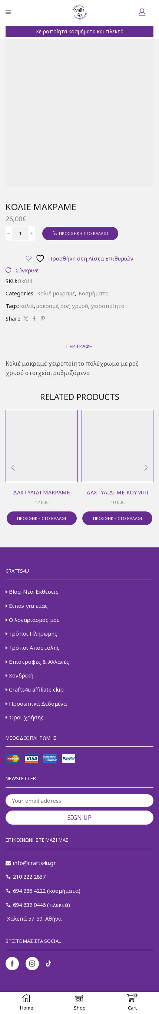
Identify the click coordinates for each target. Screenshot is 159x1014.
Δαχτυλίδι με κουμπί (117, 492)
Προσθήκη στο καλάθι (83, 233)
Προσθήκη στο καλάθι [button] (41, 518)
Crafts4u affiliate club (35, 689)
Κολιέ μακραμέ (56, 293)
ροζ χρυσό (74, 305)
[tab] (79, 346)
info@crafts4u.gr (31, 862)
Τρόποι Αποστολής (33, 647)
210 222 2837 (26, 876)
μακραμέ (47, 305)
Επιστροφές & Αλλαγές (37, 661)
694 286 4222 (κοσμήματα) (43, 890)
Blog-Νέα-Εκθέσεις (32, 591)
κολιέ (27, 305)
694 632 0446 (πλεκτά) (38, 904)
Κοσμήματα (94, 293)
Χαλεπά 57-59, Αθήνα (34, 918)
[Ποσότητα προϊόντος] (20, 233)
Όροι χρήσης (25, 717)
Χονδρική (19, 675)
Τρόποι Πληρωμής (31, 633)
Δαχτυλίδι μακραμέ (41, 492)
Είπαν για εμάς (27, 605)
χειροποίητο (107, 305)
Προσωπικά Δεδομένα (36, 703)
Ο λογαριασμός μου (33, 619)
